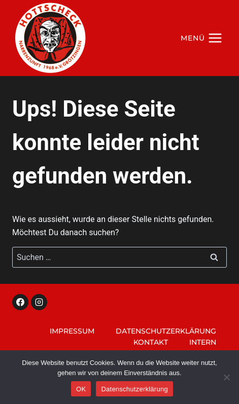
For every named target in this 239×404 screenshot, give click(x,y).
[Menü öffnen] (201, 37)
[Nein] (226, 377)
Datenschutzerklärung (166, 331)
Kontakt (150, 342)
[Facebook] (20, 302)
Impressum (72, 331)
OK (81, 389)
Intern (202, 342)
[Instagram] (39, 302)
